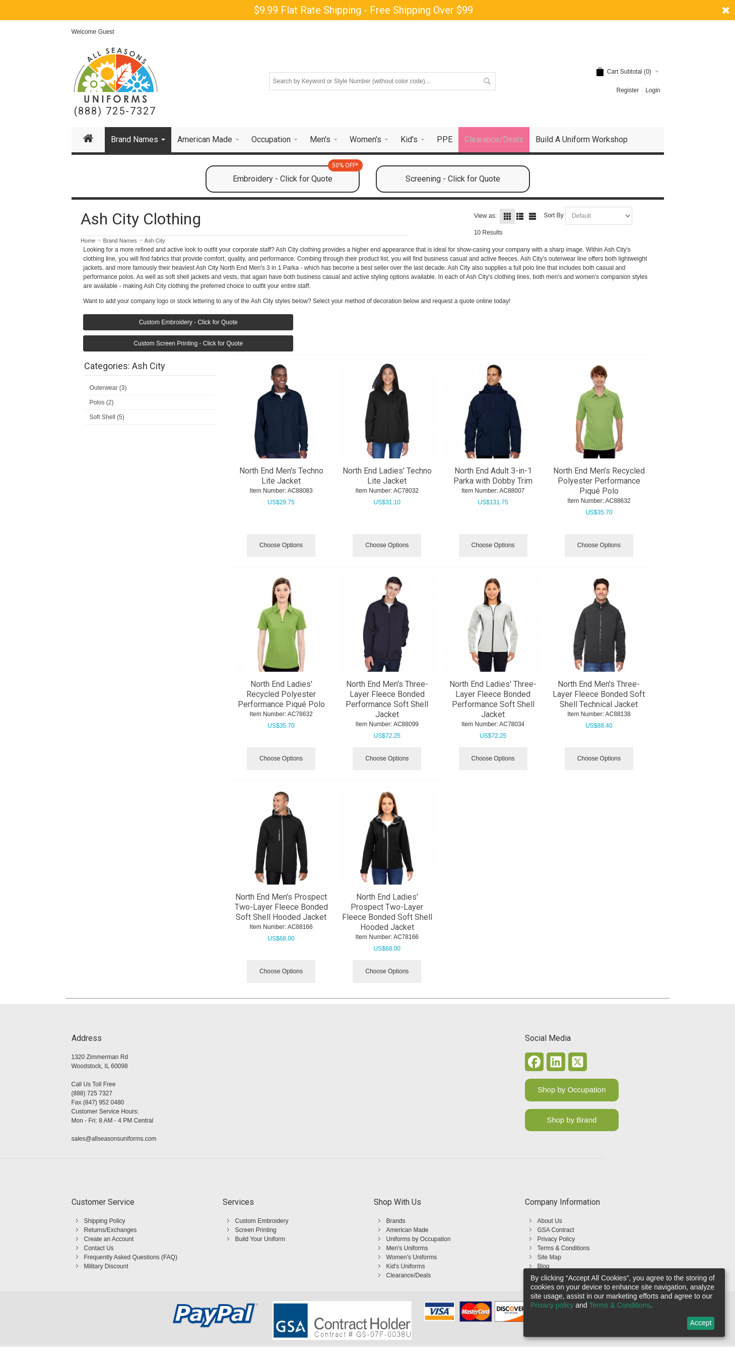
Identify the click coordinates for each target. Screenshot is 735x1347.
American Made (407, 1230)
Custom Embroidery (262, 1220)
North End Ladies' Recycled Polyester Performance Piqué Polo (281, 694)
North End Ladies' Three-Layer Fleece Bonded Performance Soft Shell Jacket (493, 699)
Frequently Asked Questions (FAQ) (130, 1257)
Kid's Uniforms (405, 1266)
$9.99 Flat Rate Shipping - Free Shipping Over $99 (363, 10)
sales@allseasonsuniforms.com (114, 1138)
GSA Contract (556, 1230)
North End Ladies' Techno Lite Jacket (387, 476)
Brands (396, 1220)
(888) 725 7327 (92, 1093)
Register (627, 90)
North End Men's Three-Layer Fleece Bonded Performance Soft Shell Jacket (387, 699)
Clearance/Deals (408, 1275)
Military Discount (106, 1266)
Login (652, 90)
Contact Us (99, 1248)
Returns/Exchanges (110, 1230)
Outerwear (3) (107, 387)
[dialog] (624, 1302)
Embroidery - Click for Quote (296, 174)
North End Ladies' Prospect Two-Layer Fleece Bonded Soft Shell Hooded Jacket (387, 912)
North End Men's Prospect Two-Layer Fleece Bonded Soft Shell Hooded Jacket (281, 907)
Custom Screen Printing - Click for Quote (188, 343)
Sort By (553, 215)
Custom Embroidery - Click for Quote (188, 322)
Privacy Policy (556, 1239)
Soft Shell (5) (106, 417)
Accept (701, 1323)
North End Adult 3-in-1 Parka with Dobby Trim (492, 476)
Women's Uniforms (411, 1257)
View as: (485, 215)
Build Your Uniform (260, 1239)
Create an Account (109, 1239)
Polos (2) (101, 402)
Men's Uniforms (407, 1248)
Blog (544, 1266)
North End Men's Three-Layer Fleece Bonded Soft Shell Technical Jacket (599, 694)
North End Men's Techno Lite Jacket (281, 476)
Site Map (549, 1257)
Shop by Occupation (572, 1089)
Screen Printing (256, 1230)
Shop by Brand (571, 1120)
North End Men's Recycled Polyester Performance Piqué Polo (599, 481)
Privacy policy (552, 1305)
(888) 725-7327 (115, 111)
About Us (550, 1220)
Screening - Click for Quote (453, 179)
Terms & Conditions (564, 1248)
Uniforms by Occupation (418, 1239)
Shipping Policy (104, 1220)
